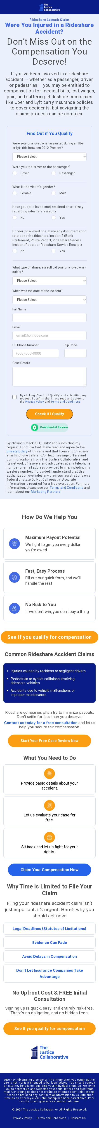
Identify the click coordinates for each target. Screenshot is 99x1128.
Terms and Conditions (65, 401)
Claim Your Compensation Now (49, 869)
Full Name (19, 309)
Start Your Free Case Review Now (49, 741)
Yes (62, 217)
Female (26, 193)
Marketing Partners (46, 491)
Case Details (21, 363)
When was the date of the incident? (37, 291)
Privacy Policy (34, 401)
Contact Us (78, 1118)
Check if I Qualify (49, 414)
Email (16, 327)
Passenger (67, 173)
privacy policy (17, 451)
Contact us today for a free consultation (41, 722)
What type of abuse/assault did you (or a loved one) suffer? (49, 270)
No (22, 217)
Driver (25, 173)
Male (62, 193)
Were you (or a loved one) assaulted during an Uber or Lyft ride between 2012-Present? (48, 146)
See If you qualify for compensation (49, 637)
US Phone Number (25, 345)
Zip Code (70, 345)
